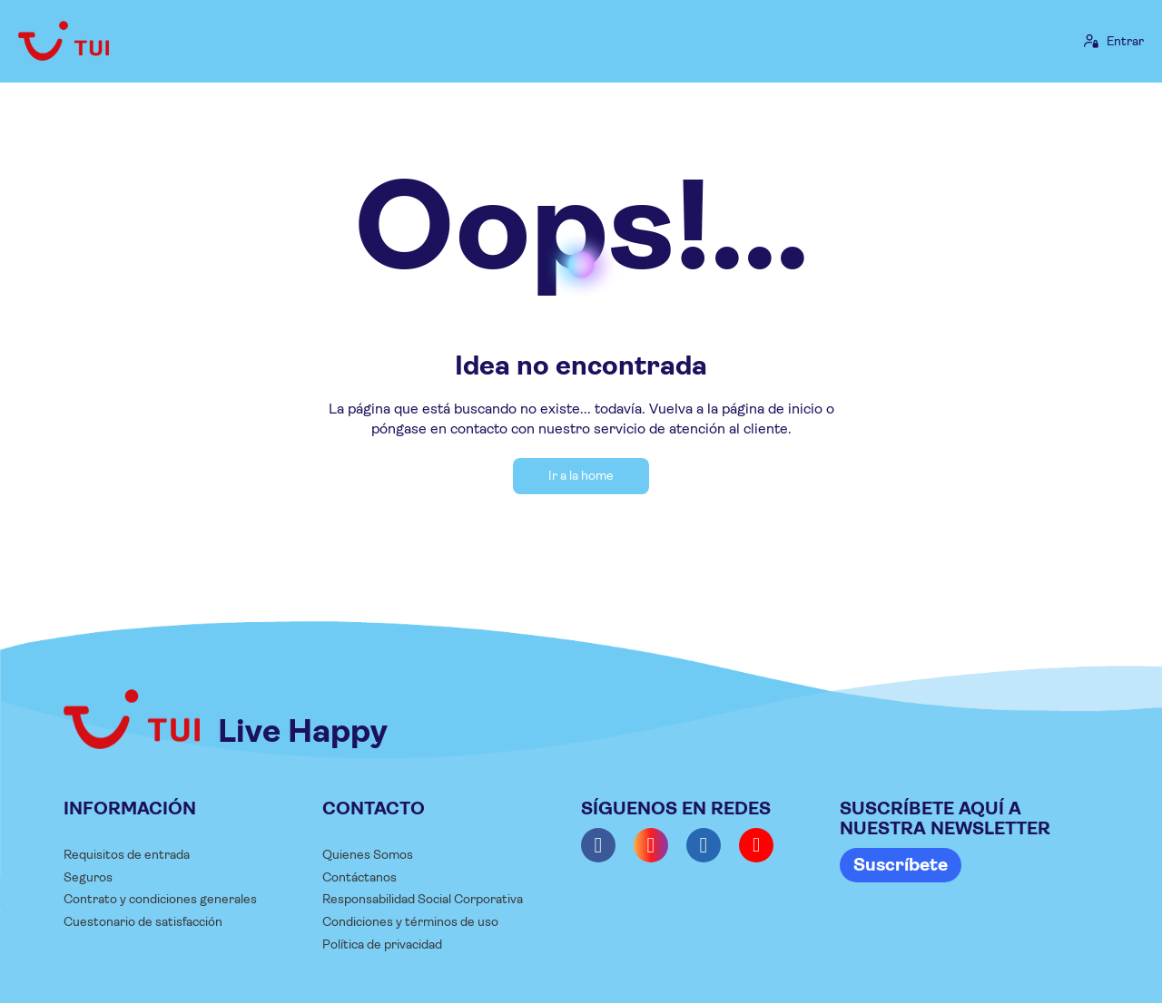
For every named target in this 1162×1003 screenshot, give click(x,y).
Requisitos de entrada (127, 854)
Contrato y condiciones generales (160, 898)
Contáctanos (359, 877)
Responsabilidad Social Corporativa (422, 898)
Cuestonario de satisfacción (143, 921)
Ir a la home (581, 475)
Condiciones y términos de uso (410, 921)
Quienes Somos (367, 854)
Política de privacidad (382, 944)
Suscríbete (900, 864)
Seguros (88, 877)
